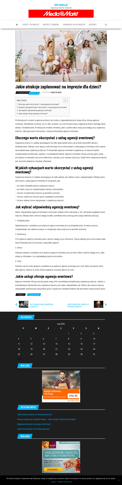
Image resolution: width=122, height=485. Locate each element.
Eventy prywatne (30, 24)
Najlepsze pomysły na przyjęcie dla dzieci (34, 424)
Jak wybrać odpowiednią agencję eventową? (35, 110)
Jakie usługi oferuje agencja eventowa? (33, 113)
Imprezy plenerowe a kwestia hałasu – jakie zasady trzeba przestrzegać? (46, 419)
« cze (19, 359)
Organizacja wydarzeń (74, 24)
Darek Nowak (56, 92)
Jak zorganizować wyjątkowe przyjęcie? (41, 305)
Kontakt (93, 24)
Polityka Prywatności (64, 482)
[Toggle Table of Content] (64, 100)
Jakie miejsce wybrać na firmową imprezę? (34, 414)
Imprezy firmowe (51, 24)
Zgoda (53, 482)
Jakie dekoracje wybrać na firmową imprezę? (78, 305)
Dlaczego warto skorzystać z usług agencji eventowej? (38, 104)
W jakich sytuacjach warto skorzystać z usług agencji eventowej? (42, 107)
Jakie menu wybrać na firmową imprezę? (33, 429)
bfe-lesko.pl (61, 4)
